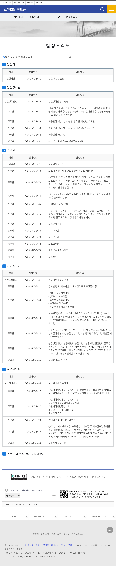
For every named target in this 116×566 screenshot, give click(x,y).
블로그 (67, 534)
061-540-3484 (34, 333)
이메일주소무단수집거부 (86, 545)
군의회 (30, 2)
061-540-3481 (34, 279)
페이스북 (45, 534)
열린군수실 (19, 2)
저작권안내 (105, 545)
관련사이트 (68, 516)
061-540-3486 (34, 383)
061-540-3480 (34, 431)
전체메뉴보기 (111, 9)
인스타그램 (56, 534)
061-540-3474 (34, 195)
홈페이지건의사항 (12, 545)
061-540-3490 (34, 419)
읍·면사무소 (39, 516)
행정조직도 (72, 17)
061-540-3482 (34, 286)
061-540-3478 (34, 224)
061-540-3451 (34, 78)
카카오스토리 (77, 534)
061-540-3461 (34, 141)
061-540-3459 (34, 121)
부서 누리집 (10, 516)
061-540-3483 (34, 299)
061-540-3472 (34, 170)
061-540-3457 (34, 111)
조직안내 (34, 17)
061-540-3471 (34, 164)
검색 (102, 6)
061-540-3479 (34, 348)
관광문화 (7, 2)
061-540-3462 (34, 134)
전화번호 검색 (25, 57)
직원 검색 (10, 57)
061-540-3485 (34, 318)
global (39, 2)
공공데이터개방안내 (13, 548)
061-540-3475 (34, 214)
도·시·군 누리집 (99, 516)
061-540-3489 (34, 443)
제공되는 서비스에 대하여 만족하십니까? (25, 490)
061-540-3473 (34, 182)
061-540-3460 (34, 128)
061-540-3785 (34, 204)
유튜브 (36, 534)
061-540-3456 (34, 101)
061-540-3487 (34, 391)
